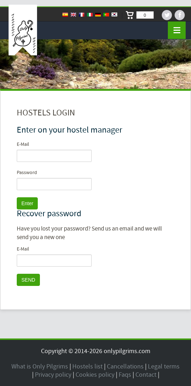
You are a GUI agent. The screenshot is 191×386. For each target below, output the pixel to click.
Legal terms (164, 366)
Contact (145, 375)
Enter (27, 203)
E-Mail (23, 144)
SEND (28, 280)
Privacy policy (53, 375)
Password (27, 172)
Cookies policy (95, 375)
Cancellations (125, 366)
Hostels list (87, 366)
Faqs (125, 375)
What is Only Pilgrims (39, 366)
